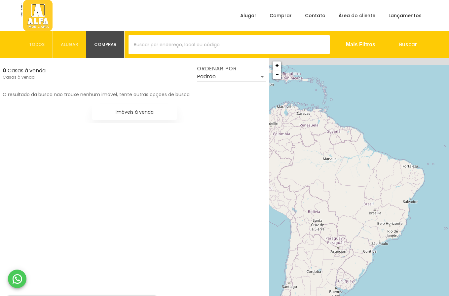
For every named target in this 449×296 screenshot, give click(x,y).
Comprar (281, 15)
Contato (315, 15)
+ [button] (277, 65)
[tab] (37, 44)
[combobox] (229, 44)
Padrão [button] (206, 76)
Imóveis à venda (135, 112)
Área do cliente (357, 15)
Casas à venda (19, 77)
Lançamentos (405, 15)
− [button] (277, 74)
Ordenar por (217, 68)
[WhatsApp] (17, 279)
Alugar (248, 15)
